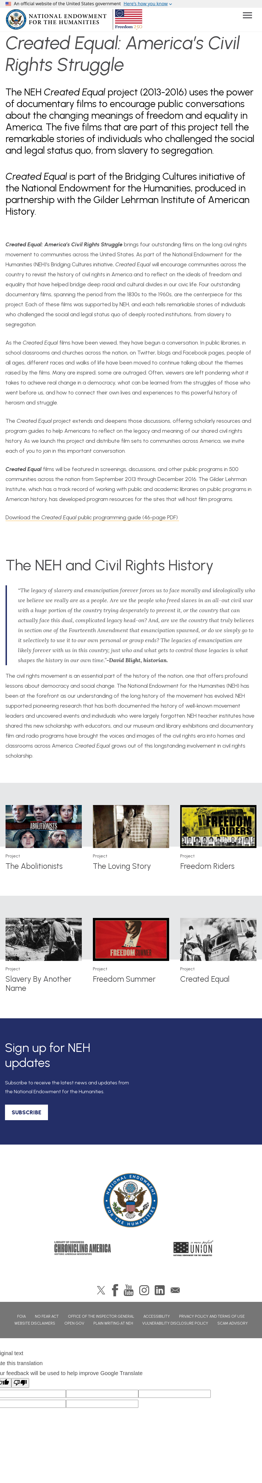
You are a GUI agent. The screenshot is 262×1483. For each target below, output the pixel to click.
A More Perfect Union (193, 1248)
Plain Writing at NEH (113, 1323)
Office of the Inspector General (101, 1316)
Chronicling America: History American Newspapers (82, 1248)
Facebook (115, 1290)
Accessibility (156, 1316)
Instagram (144, 1290)
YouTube (129, 1290)
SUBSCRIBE (26, 1112)
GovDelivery (175, 1290)
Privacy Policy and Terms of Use (212, 1316)
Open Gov (74, 1323)
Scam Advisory (232, 1323)
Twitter (101, 1290)
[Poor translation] (20, 1383)
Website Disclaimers (34, 1323)
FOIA (21, 1316)
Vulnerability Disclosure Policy (175, 1323)
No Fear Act (47, 1316)
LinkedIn (160, 1290)
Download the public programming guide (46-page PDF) (92, 517)
